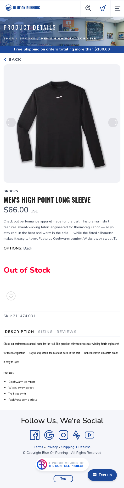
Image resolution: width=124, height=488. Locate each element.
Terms (38, 447)
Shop (9, 38)
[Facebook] (35, 435)
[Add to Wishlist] (11, 295)
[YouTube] (89, 435)
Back (12, 59)
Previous (11, 122)
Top (63, 479)
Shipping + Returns (75, 447)
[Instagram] (63, 435)
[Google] (49, 435)
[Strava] (76, 435)
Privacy (52, 447)
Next (113, 122)
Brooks (27, 38)
